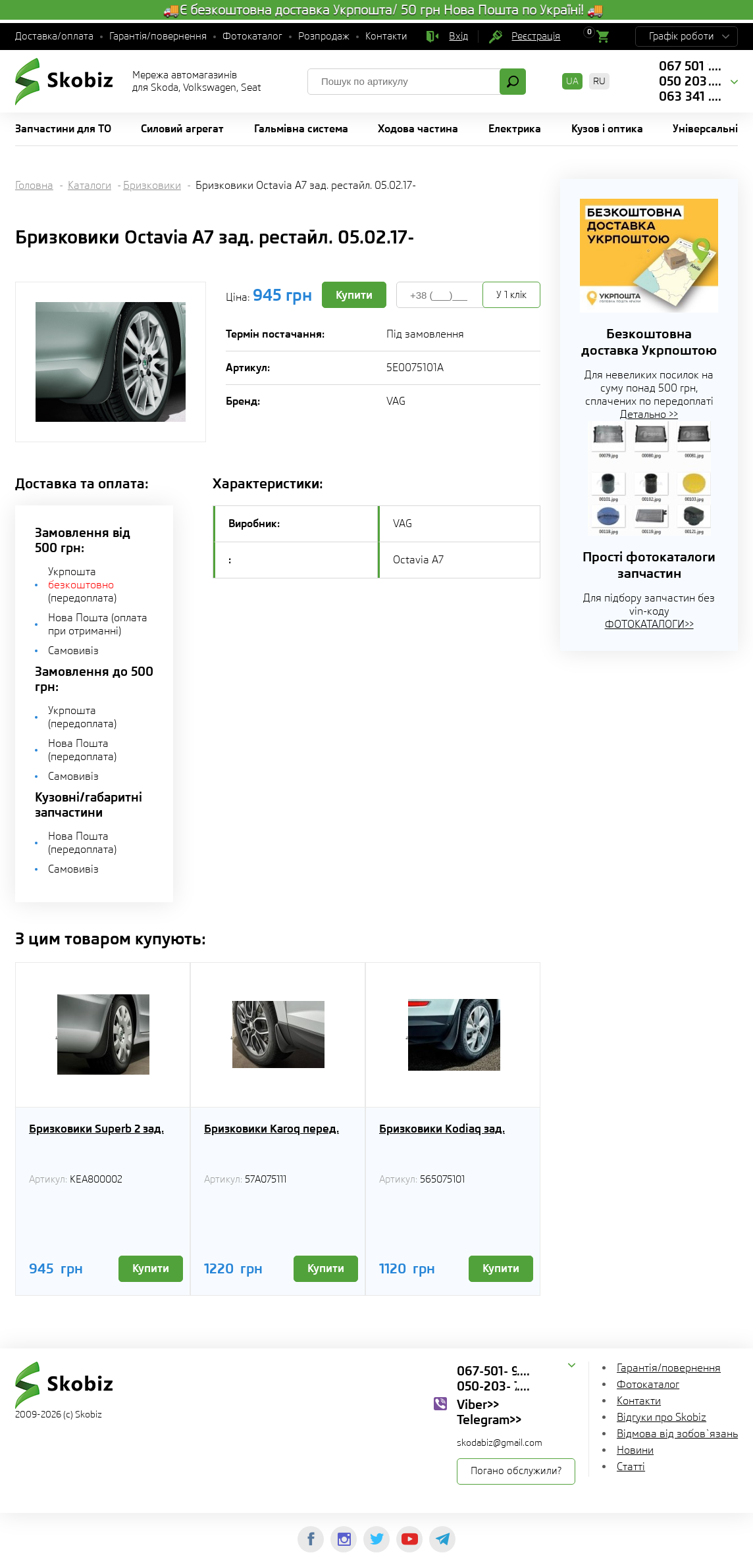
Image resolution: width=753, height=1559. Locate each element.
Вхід (458, 36)
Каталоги (89, 185)
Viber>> (478, 1404)
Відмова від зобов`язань (677, 1433)
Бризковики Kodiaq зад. (442, 1128)
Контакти (386, 36)
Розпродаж (324, 36)
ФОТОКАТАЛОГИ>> (649, 624)
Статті (631, 1466)
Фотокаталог (252, 36)
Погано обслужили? (516, 1471)
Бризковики (152, 185)
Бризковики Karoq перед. (271, 1128)
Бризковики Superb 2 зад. (96, 1128)
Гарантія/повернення (158, 36)
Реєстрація (535, 36)
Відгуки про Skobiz (661, 1417)
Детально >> (649, 414)
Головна (34, 185)
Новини (635, 1450)
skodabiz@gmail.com (499, 1442)
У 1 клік (511, 295)
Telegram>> (489, 1419)
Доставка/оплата (54, 36)
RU (599, 81)
